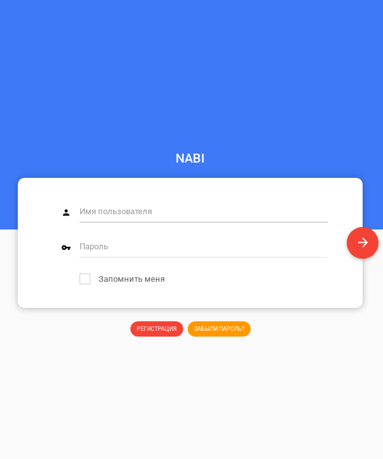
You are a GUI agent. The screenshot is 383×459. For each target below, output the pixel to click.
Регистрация (157, 329)
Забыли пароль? (219, 329)
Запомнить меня (122, 278)
